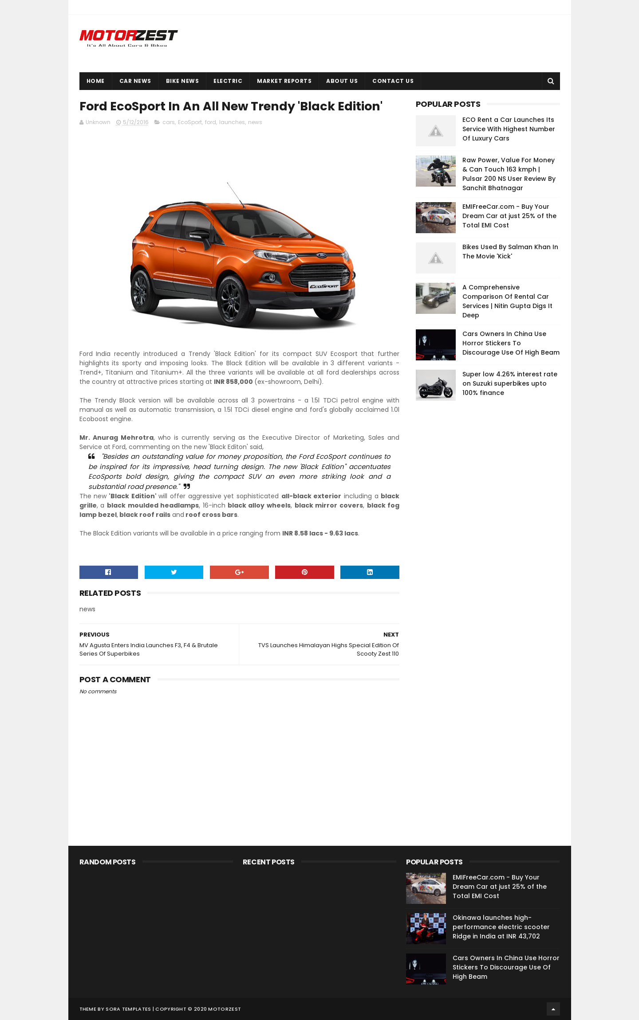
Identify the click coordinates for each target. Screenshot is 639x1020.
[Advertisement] (482, 543)
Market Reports (284, 81)
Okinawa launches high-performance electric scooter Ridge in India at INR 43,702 (501, 927)
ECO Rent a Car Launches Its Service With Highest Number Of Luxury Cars (508, 129)
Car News (135, 81)
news (255, 122)
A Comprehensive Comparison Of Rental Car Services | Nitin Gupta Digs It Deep (507, 301)
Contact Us (393, 81)
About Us (342, 81)
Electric (227, 81)
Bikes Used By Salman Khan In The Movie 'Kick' (510, 251)
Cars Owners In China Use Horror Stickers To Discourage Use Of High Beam (511, 343)
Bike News (182, 81)
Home (96, 81)
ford (210, 122)
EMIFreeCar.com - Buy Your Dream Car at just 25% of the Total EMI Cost (509, 216)
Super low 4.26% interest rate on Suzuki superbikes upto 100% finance (509, 383)
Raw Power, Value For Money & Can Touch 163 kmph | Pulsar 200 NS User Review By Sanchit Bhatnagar (509, 174)
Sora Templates (128, 1008)
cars (168, 122)
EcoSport (190, 122)
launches (232, 122)
